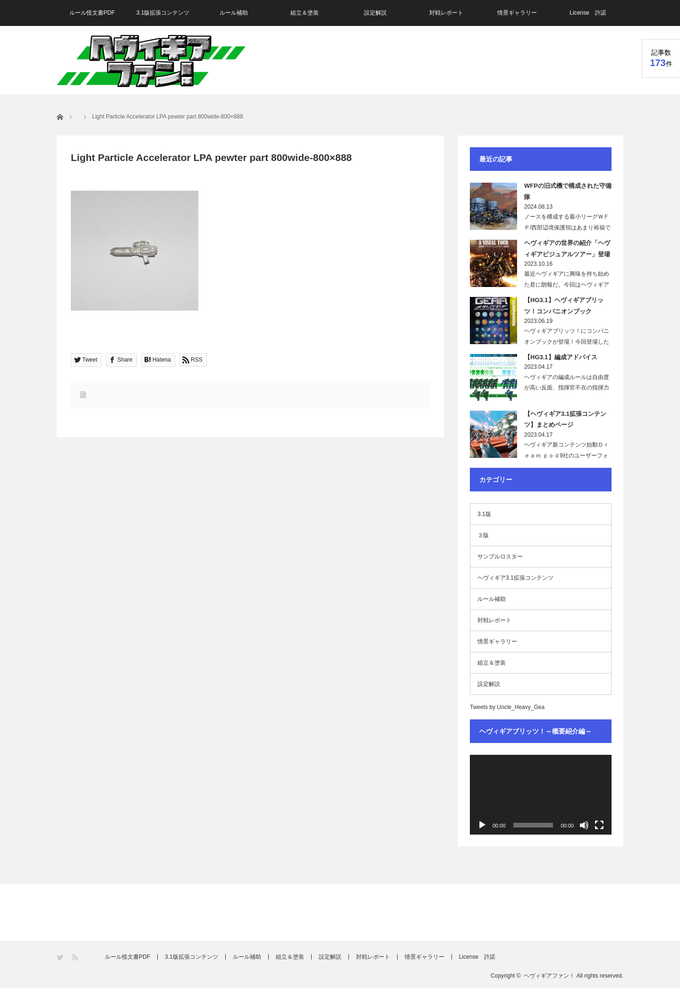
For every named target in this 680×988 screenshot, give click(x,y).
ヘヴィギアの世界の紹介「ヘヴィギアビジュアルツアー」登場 (567, 248)
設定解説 (375, 12)
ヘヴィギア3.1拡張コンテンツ (515, 577)
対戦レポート (446, 12)
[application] (541, 795)
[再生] (482, 825)
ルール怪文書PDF (92, 12)
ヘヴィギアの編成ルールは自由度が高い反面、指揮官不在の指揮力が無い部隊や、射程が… (566, 388)
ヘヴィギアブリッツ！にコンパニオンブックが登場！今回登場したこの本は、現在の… (566, 342)
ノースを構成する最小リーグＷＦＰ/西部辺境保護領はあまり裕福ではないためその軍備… (567, 227)
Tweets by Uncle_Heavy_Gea (507, 707)
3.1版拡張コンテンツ (163, 12)
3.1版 (484, 514)
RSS (76, 958)
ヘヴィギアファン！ (549, 975)
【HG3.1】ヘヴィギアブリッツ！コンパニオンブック (564, 305)
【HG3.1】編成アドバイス (560, 357)
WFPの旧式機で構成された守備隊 (568, 191)
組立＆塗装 (304, 12)
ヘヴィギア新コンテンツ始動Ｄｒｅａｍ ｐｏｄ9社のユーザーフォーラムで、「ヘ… (566, 455)
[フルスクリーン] (599, 825)
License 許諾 (588, 12)
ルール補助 (234, 12)
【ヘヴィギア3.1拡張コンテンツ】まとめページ (565, 419)
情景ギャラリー (517, 12)
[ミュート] (584, 825)
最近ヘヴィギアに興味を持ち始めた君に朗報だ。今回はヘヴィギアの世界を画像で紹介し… (566, 284)
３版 (483, 535)
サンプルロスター (500, 556)
